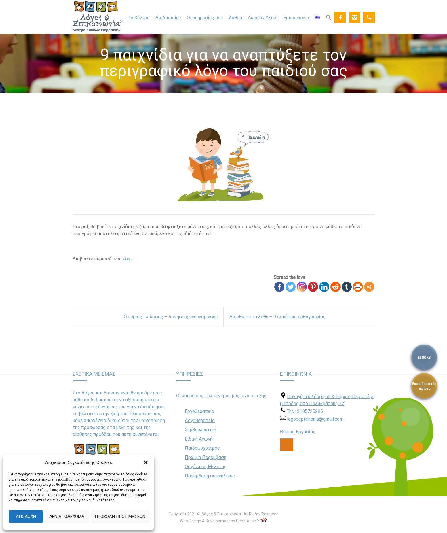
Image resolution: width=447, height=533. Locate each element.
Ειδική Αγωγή (198, 439)
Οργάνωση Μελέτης (206, 466)
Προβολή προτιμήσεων (120, 516)
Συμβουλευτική (200, 429)
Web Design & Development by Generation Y (220, 521)
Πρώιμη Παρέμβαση (205, 457)
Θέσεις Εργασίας (297, 431)
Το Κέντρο (139, 17)
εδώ (127, 259)
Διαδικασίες (168, 17)
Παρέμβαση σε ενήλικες (210, 476)
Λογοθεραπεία (200, 420)
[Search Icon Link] (328, 17)
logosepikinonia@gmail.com (315, 419)
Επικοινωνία (296, 17)
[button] (146, 462)
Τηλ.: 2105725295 (305, 411)
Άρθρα (235, 17)
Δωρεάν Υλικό (262, 17)
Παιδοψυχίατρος (202, 448)
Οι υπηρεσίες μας (205, 17)
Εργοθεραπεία (199, 411)
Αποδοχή (26, 516)
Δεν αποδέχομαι (67, 516)
